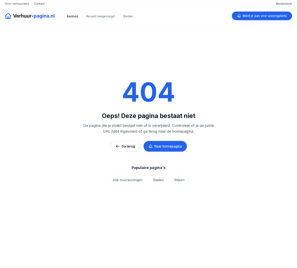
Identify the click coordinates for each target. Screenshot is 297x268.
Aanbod (72, 16)
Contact (39, 3)
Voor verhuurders (17, 3)
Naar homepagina (165, 146)
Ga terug (125, 146)
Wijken (179, 180)
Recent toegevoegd (100, 16)
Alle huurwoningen (128, 180)
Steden (128, 16)
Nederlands (284, 3)
